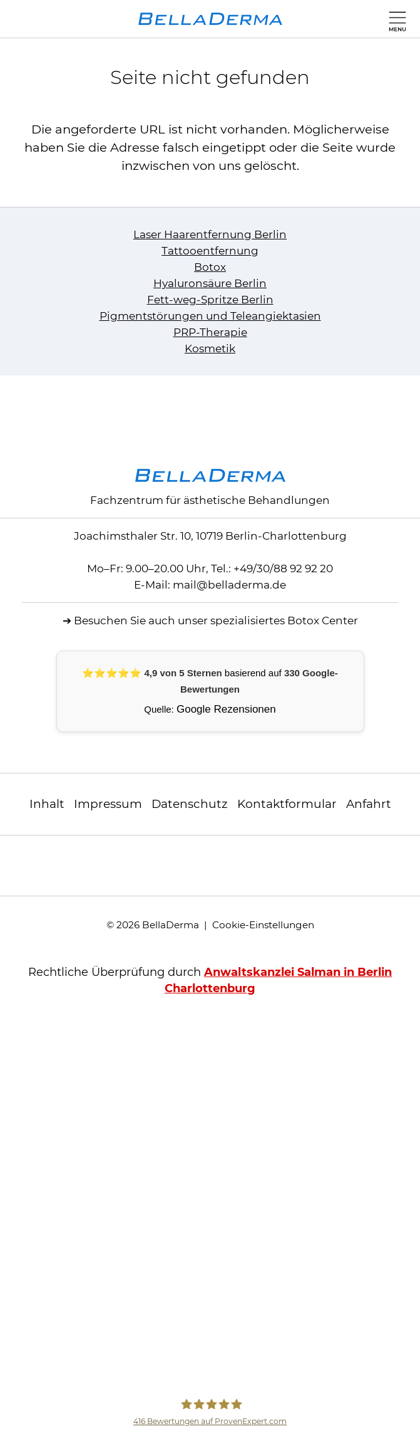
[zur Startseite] (210, 18)
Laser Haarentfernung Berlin (210, 234)
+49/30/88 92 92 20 (283, 568)
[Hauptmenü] (394, 18)
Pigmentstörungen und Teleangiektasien (210, 316)
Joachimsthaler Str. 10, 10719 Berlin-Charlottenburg (210, 536)
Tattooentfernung (210, 250)
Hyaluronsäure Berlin (210, 283)
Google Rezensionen (226, 709)
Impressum (108, 804)
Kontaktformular (287, 804)
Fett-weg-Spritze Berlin (210, 299)
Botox (210, 267)
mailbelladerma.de (229, 585)
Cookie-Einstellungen (263, 925)
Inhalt (46, 804)
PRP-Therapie (210, 332)
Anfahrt (368, 804)
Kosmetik (210, 348)
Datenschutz (189, 804)
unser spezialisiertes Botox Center (268, 620)
